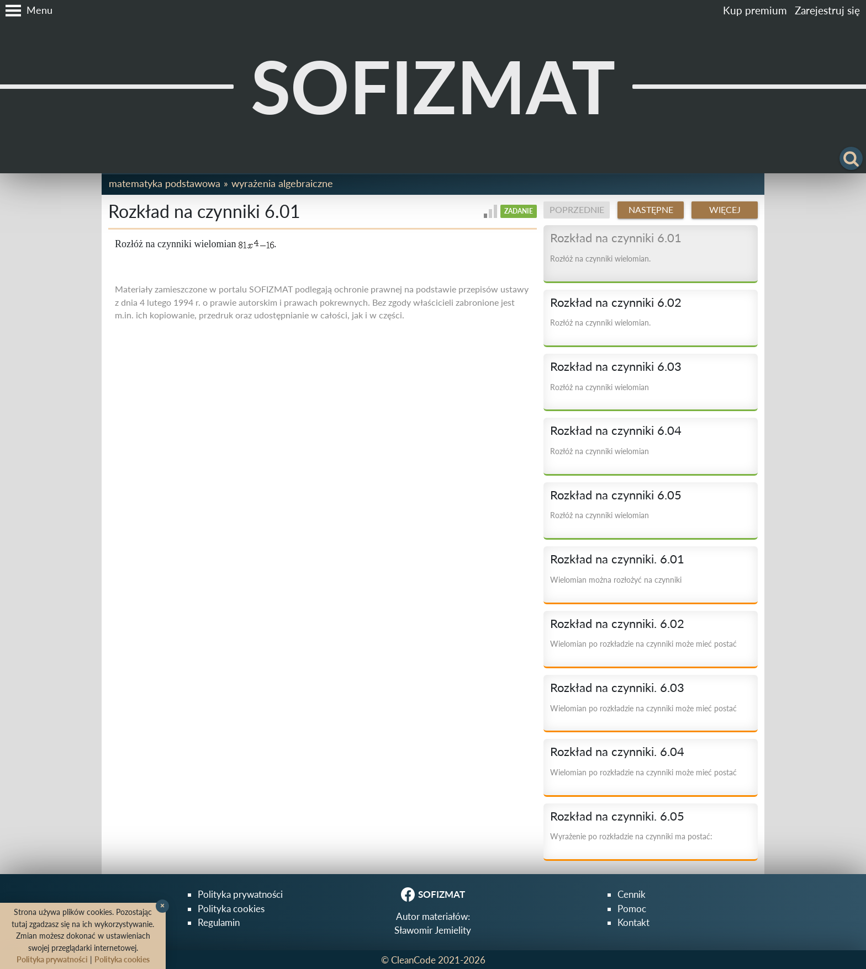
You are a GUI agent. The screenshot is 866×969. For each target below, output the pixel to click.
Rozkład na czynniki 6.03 (616, 366)
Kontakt (633, 922)
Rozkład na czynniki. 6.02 (617, 623)
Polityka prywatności (240, 894)
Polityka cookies (231, 908)
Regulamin (219, 922)
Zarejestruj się (827, 10)
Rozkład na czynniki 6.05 (616, 495)
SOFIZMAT (433, 86)
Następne (651, 210)
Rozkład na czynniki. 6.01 (617, 559)
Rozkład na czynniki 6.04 (616, 430)
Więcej (725, 210)
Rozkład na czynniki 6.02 (616, 302)
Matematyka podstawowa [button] (164, 183)
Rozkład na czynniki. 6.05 (617, 816)
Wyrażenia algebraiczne (282, 183)
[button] (26, 10)
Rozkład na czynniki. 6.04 (617, 751)
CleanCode (413, 960)
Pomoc (631, 908)
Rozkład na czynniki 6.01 (616, 238)
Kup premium (755, 10)
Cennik (631, 894)
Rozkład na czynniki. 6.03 (617, 687)
